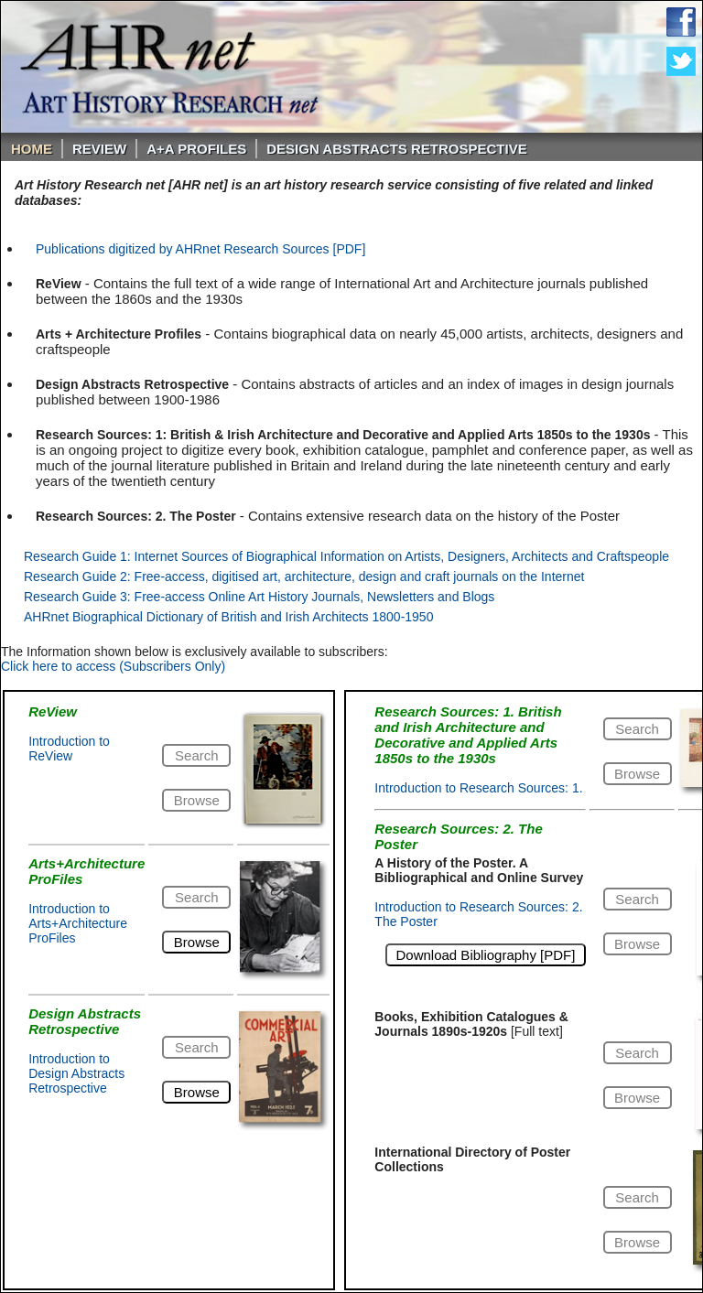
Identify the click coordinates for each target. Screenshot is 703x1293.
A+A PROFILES (196, 148)
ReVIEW (99, 148)
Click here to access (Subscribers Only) (113, 666)
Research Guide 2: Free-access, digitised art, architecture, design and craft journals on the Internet (304, 576)
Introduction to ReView (69, 748)
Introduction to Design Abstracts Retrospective (76, 1073)
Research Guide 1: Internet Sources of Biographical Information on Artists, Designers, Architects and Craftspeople (346, 556)
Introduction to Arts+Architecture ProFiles (77, 923)
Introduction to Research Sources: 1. (478, 788)
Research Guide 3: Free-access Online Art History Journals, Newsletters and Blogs (259, 596)
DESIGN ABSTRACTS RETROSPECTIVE (396, 148)
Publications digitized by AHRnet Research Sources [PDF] (200, 249)
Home (31, 148)
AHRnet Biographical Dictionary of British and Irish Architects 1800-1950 (228, 616)
